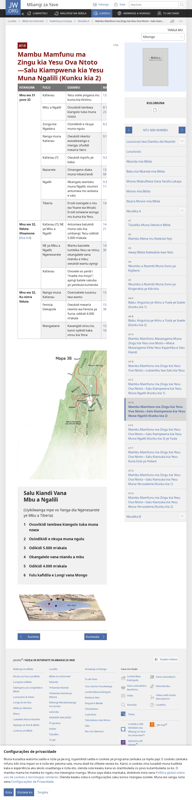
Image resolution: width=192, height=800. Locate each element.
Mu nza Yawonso (94, 731)
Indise (52, 728)
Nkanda (53, 682)
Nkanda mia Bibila (139, 161)
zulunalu (54, 711)
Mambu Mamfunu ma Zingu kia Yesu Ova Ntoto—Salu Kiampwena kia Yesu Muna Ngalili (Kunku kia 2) (156, 409)
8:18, (106, 107)
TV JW (52, 740)
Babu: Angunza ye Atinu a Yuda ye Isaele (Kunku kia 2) (156, 321)
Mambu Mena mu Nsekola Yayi (156, 237)
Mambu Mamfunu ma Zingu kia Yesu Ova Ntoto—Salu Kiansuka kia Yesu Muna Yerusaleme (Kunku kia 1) (156, 477)
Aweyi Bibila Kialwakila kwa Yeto (156, 250)
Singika (43, 792)
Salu (87, 725)
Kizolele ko (24, 792)
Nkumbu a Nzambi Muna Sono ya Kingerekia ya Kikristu (156, 284)
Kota (8, 792)
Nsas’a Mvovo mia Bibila (143, 201)
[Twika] (172, 21)
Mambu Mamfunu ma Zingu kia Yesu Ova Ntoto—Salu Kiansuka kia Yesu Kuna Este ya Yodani (156, 454)
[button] (70, 13)
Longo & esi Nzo (22, 702)
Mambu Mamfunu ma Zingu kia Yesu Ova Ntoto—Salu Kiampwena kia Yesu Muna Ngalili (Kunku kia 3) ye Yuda (156, 432)
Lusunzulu (133, 151)
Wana (16, 713)
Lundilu (12, 21)
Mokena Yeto (92, 697)
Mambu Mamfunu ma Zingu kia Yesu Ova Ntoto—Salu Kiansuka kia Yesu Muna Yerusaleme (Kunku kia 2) (156, 500)
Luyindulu (90, 714)
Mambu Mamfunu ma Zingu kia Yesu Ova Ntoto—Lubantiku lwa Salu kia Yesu (156, 366)
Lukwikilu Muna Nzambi (26, 719)
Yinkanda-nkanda (59, 687)
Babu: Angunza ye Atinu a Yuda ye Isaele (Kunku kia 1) (156, 302)
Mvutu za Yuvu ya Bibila (26, 676)
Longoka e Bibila (22, 682)
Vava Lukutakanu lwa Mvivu (133, 688)
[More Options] (180, 21)
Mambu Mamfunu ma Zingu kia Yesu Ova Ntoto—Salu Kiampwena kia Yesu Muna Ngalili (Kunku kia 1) (156, 386)
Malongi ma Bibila (23, 669)
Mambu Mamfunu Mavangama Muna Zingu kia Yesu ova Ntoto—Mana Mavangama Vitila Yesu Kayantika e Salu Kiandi (156, 343)
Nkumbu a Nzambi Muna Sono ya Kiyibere (156, 266)
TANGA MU (175, 30)
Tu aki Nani (91, 679)
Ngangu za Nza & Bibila (26, 725)
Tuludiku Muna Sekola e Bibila (156, 223)
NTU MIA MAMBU (155, 130)
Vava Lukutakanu (162, 677)
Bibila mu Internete (33, 21)
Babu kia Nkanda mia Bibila (145, 171)
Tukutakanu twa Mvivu (97, 720)
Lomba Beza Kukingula (97, 692)
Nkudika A (83, 21)
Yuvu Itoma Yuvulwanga (98, 686)
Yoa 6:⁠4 (25, 238)
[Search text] (154, 4)
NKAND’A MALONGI (60, 717)
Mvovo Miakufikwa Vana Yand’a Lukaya (154, 181)
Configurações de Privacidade (32, 782)
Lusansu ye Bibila (22, 730)
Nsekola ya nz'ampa (61, 21)
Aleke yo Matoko (22, 708)
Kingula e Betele (94, 703)
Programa (54, 723)
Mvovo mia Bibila (138, 191)
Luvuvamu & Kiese (23, 697)
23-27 (107, 112)
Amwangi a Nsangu (96, 669)
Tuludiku (54, 734)
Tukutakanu (91, 708)
